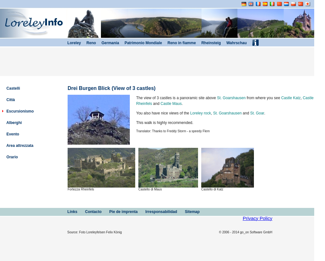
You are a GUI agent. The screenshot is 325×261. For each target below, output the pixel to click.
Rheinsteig (208, 43)
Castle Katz (291, 98)
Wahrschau (234, 43)
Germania (107, 43)
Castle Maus (171, 103)
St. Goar (257, 113)
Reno (88, 43)
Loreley (71, 43)
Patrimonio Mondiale (140, 43)
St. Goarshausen (231, 98)
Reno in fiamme (179, 43)
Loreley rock (200, 113)
